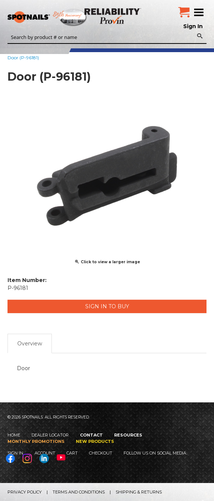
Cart (72, 453)
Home (14, 435)
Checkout (100, 453)
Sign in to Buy (107, 306)
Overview (29, 343)
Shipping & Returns (139, 492)
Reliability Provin (113, 16)
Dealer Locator (50, 435)
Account (45, 453)
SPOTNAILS (56, 17)
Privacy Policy (25, 492)
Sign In (193, 26)
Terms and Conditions (79, 492)
